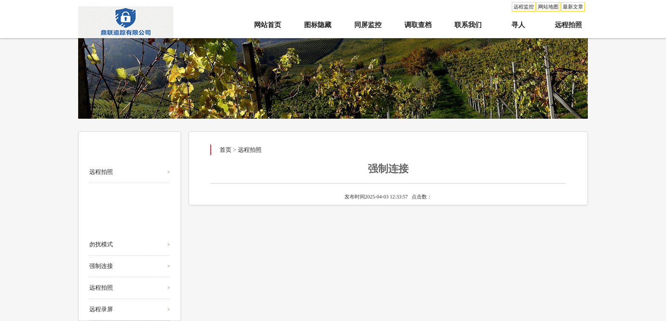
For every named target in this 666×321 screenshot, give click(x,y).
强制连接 (101, 266)
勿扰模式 (101, 244)
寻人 (518, 24)
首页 (225, 150)
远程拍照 (568, 24)
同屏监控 (367, 24)
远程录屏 (101, 309)
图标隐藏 (317, 24)
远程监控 (524, 7)
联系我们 (468, 24)
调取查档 (418, 24)
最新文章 (573, 7)
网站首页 (267, 24)
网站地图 (548, 7)
